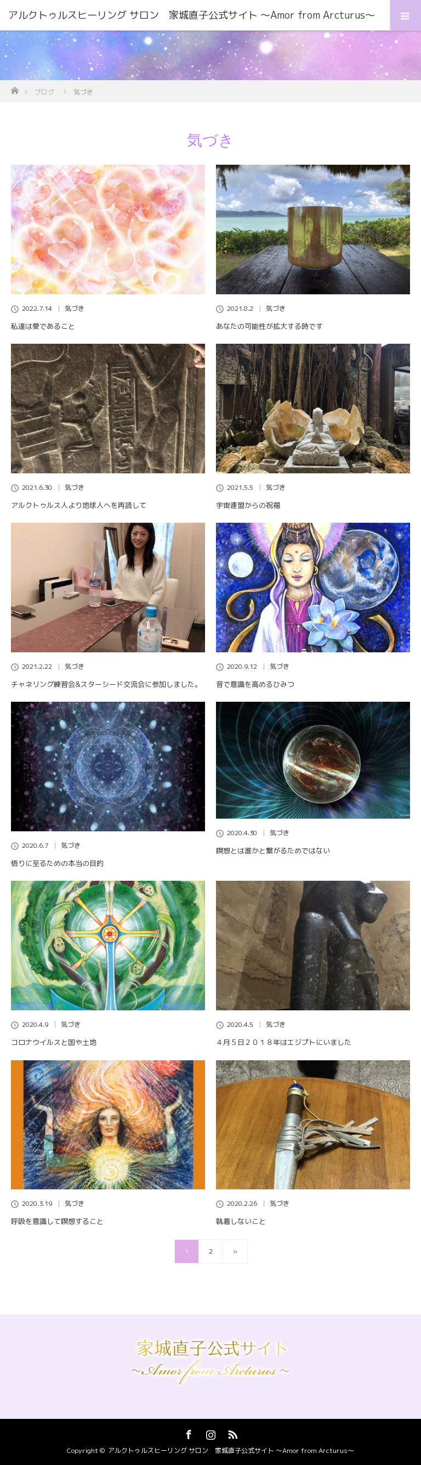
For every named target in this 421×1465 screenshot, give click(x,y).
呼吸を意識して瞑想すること (57, 1221)
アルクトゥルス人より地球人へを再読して (78, 505)
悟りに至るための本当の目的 (57, 863)
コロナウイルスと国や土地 (53, 1042)
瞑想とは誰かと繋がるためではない (273, 850)
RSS (231, 1432)
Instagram (209, 1432)
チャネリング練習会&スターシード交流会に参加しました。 (106, 684)
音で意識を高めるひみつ (255, 684)
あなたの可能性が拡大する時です (269, 326)
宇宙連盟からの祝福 (248, 505)
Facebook (187, 1432)
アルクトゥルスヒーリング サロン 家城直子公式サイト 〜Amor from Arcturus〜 (231, 1450)
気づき (74, 308)
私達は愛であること (43, 326)
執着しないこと (241, 1221)
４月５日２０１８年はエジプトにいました (283, 1042)
